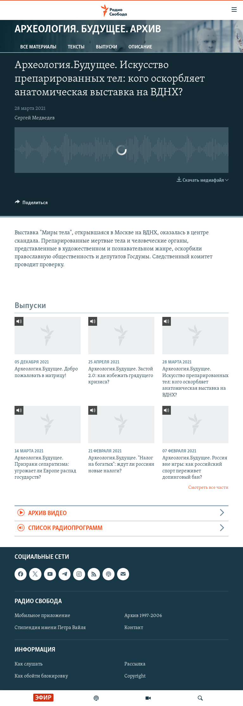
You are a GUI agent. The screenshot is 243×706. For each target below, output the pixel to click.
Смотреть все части (208, 487)
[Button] (31, 204)
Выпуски (106, 47)
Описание (140, 47)
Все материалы (38, 47)
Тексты (76, 47)
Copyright (135, 676)
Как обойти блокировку (41, 676)
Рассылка (135, 664)
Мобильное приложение (42, 615)
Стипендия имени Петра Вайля (50, 627)
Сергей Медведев (35, 118)
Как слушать (28, 664)
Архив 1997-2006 (143, 615)
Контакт (133, 627)
